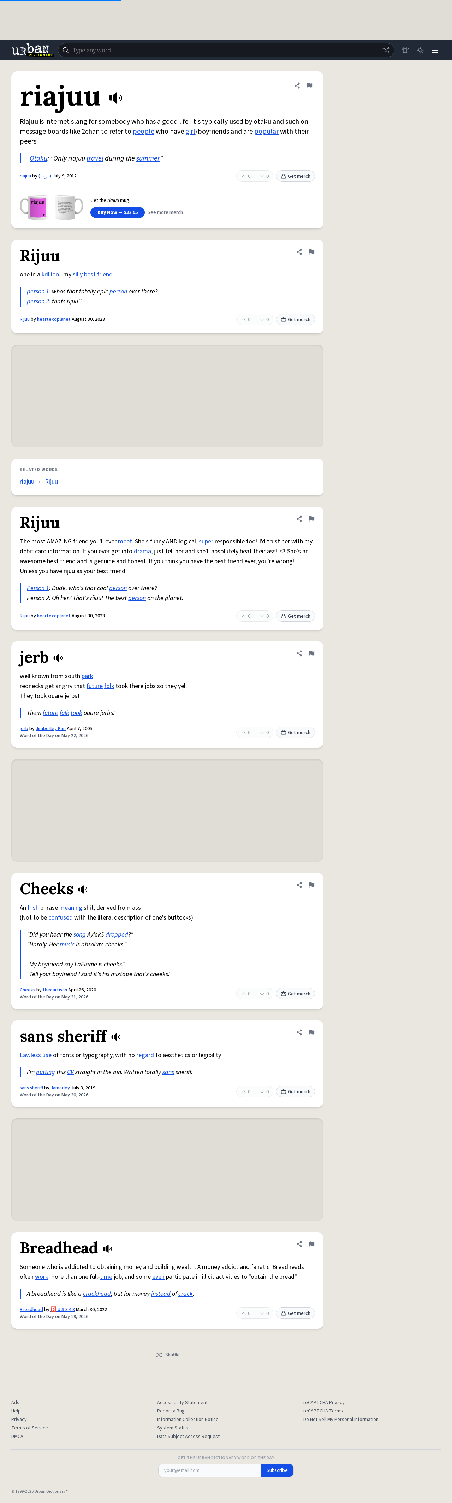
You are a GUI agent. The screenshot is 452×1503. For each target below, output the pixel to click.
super (206, 541)
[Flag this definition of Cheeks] (311, 885)
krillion (50, 274)
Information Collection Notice (188, 1419)
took (76, 713)
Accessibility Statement (182, 1402)
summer (148, 158)
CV (70, 1072)
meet (125, 541)
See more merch (165, 212)
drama (142, 551)
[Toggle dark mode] (418, 50)
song (79, 934)
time (106, 1276)
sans (168, 1072)
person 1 (38, 291)
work (41, 1276)
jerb (24, 728)
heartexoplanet (54, 319)
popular (266, 131)
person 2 (38, 301)
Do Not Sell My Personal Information (341, 1419)
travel (95, 158)
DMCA (17, 1436)
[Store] (403, 50)
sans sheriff (31, 1087)
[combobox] (225, 50)
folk (109, 686)
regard (145, 1055)
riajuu (25, 176)
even (158, 1276)
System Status (172, 1428)
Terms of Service (29, 1428)
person (118, 291)
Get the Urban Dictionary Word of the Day (226, 1458)
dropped (117, 934)
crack (185, 1293)
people (143, 131)
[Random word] (384, 50)
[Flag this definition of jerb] (311, 653)
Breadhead (31, 1309)
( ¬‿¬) (44, 176)
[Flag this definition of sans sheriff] (311, 1032)
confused (60, 917)
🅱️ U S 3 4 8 (62, 1309)
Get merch (295, 176)
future (95, 686)
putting (45, 1072)
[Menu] (434, 50)
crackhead (97, 1293)
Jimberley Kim (51, 728)
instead (161, 1293)
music (67, 944)
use (47, 1055)
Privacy (19, 1419)
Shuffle (167, 1354)
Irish (33, 907)
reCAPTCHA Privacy (324, 1402)
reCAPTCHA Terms (323, 1411)
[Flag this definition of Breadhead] (311, 1244)
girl (190, 131)
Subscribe (277, 1470)
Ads (15, 1402)
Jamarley (60, 1087)
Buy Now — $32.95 (117, 212)
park (87, 676)
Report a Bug (171, 1411)
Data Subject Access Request (188, 1436)
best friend (98, 274)
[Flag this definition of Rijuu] (311, 251)
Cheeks (27, 990)
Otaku (38, 158)
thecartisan (55, 990)
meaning (70, 907)
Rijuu (25, 319)
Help (16, 1411)
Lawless (30, 1055)
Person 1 (38, 588)
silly (78, 274)
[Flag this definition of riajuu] (309, 85)
